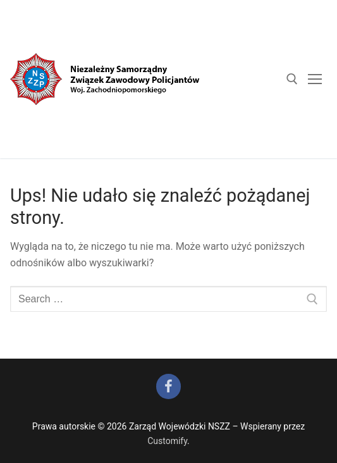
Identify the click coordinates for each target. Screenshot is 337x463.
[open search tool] (292, 79)
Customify (167, 441)
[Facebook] (168, 386)
